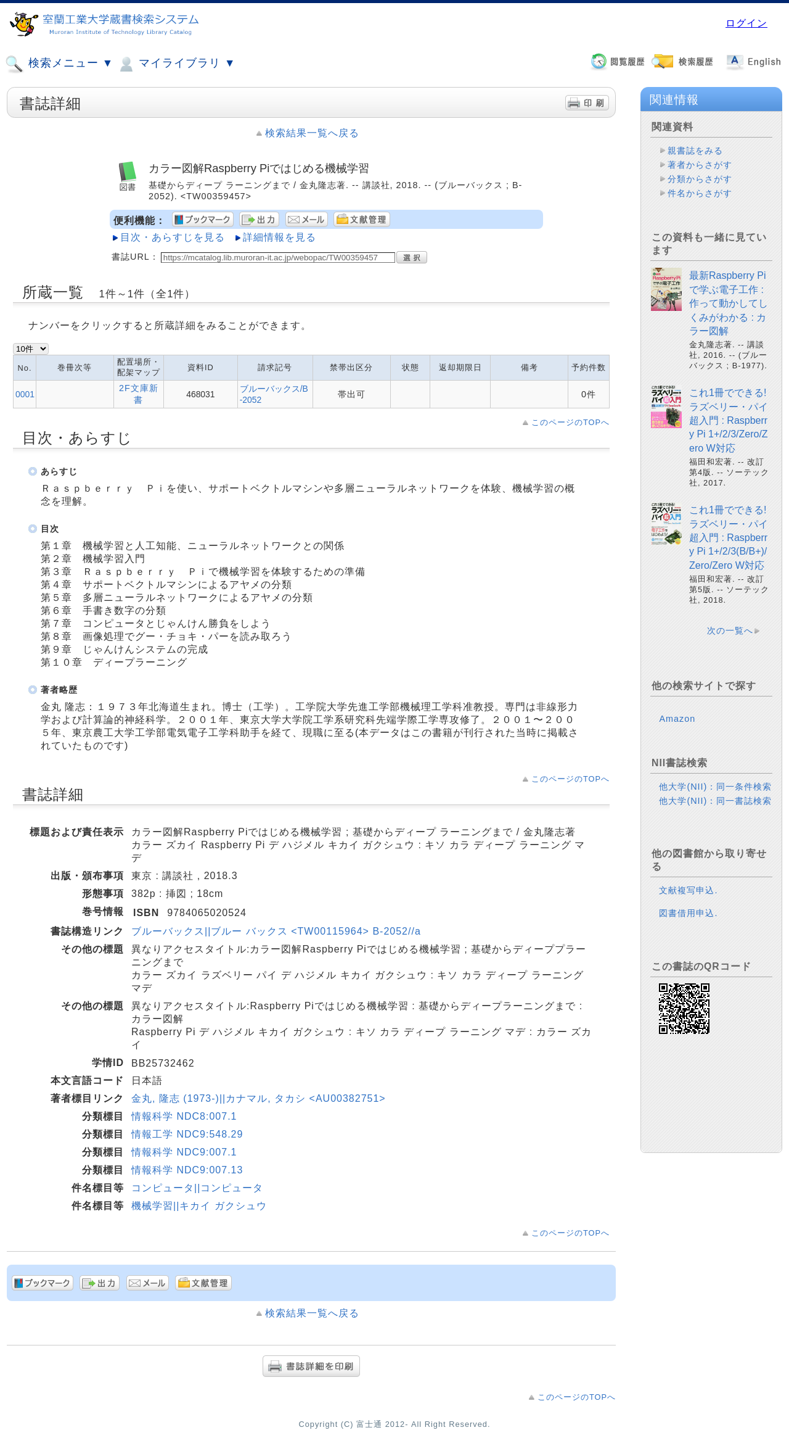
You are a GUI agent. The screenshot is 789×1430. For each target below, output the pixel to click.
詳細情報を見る (279, 237)
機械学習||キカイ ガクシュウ (199, 1206)
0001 (25, 394)
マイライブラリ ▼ (176, 64)
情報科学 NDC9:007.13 (187, 1170)
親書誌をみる (695, 150)
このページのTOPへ (570, 422)
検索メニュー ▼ (59, 64)
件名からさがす (700, 193)
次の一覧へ (730, 630)
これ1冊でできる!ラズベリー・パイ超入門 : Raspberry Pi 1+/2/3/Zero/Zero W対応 (728, 420)
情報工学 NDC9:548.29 (187, 1134)
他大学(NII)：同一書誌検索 (715, 801)
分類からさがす (700, 179)
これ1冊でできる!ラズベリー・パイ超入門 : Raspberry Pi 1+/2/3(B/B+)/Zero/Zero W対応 (728, 538)
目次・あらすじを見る (172, 237)
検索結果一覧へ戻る (312, 133)
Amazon (677, 719)
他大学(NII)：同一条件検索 (715, 786)
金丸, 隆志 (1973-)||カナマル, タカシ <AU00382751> (258, 1098)
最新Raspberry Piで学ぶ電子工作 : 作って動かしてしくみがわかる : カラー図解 (728, 303)
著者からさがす (700, 165)
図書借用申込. (688, 913)
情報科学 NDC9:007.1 (184, 1152)
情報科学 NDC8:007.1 (184, 1116)
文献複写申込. (688, 890)
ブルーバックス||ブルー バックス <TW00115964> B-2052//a (276, 931)
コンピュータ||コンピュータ (197, 1188)
